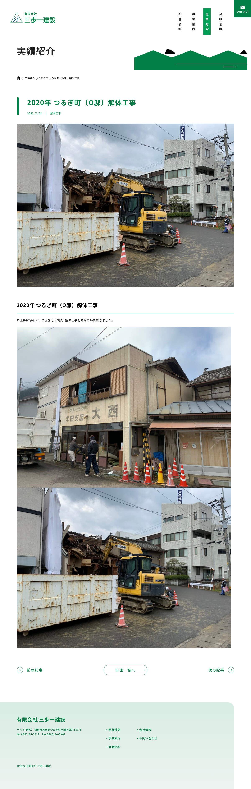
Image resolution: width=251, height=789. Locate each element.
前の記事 (30, 670)
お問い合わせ (148, 738)
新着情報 (180, 22)
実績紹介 (30, 78)
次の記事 (221, 670)
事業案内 (193, 22)
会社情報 (221, 22)
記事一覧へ (126, 670)
